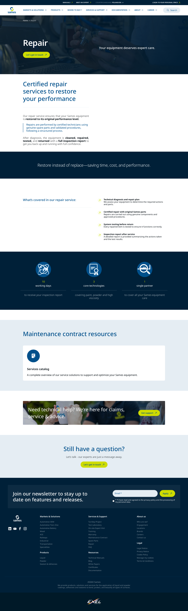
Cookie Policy (142, 554)
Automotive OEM (47, 522)
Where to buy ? (74, 10)
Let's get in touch (36, 54)
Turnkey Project (95, 522)
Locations (141, 528)
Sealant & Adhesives (48, 564)
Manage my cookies (145, 558)
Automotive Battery (48, 528)
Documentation (121, 10)
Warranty (92, 534)
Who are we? (142, 522)
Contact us (141, 537)
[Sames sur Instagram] (25, 528)
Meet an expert (84, 3)
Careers (140, 534)
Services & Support (97, 10)
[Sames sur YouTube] (15, 528)
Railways (43, 537)
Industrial (44, 541)
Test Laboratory (95, 525)
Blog (90, 561)
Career (152, 10)
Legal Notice (142, 548)
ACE (41, 534)
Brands (140, 531)
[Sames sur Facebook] (20, 528)
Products (57, 10)
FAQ (90, 547)
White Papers (94, 564)
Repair (91, 544)
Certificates (93, 567)
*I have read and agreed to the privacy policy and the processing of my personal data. (145, 501)
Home (25, 20)
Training (92, 531)
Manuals (68, 3)
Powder (43, 561)
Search (171, 10)
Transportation (46, 544)
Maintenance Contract (97, 537)
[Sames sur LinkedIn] (10, 528)
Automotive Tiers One (49, 525)
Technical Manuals (96, 558)
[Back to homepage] (12, 10)
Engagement (142, 525)
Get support (149, 412)
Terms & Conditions (145, 561)
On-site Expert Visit (96, 528)
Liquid (42, 558)
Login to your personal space (166, 2)
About (138, 10)
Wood (42, 531)
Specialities (45, 547)
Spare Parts (93, 541)
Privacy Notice (143, 551)
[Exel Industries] (94, 602)
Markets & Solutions (35, 10)
